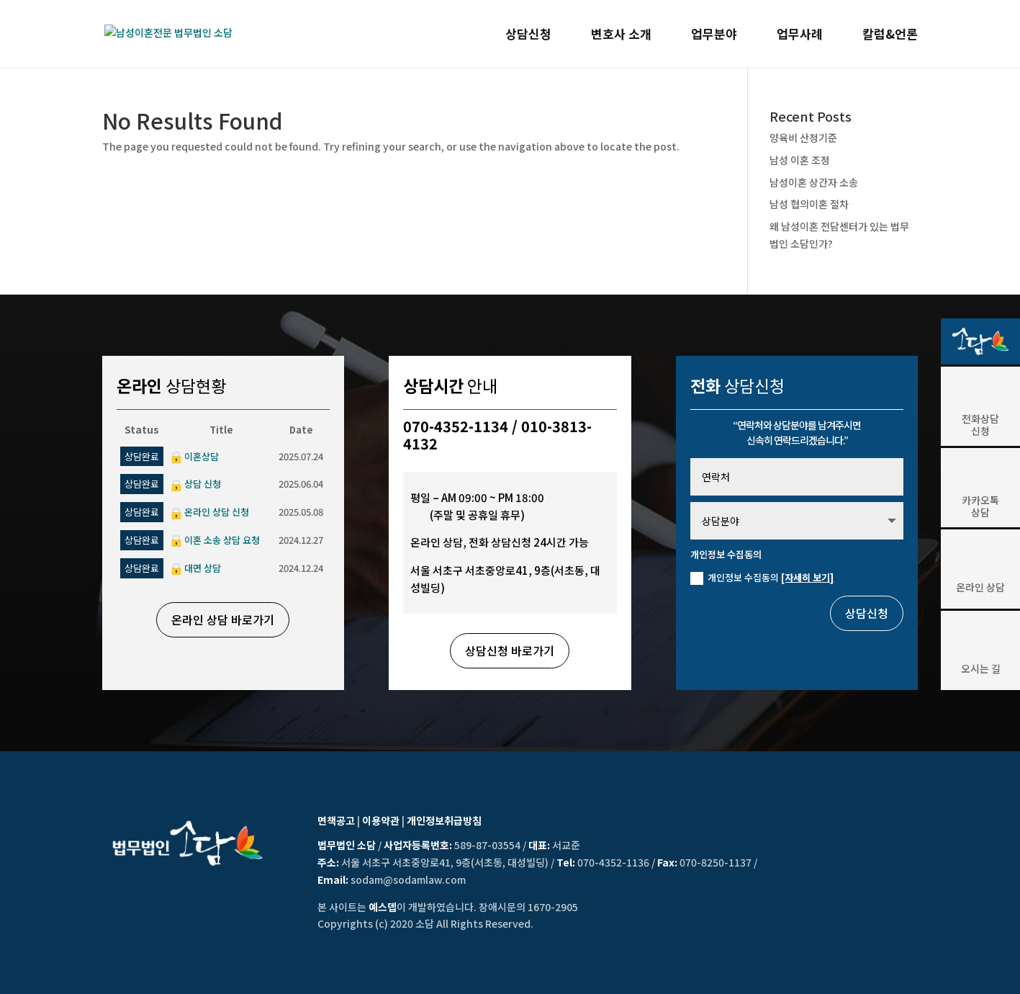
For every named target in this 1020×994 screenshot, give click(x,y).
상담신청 (528, 35)
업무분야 (714, 35)
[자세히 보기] (807, 577)
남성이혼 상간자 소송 (813, 182)
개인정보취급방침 (444, 820)
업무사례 (800, 35)
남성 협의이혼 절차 (809, 204)
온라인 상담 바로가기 (222, 619)
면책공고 (336, 820)
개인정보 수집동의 (762, 577)
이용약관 (381, 820)
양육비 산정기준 (803, 137)
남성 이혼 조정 (799, 160)
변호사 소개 (621, 35)
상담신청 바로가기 (509, 650)
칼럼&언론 (890, 35)
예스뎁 (383, 907)
